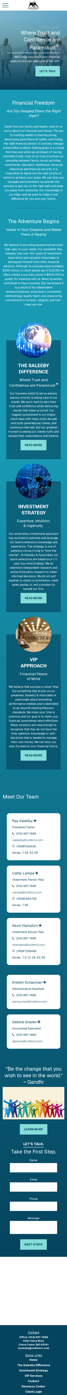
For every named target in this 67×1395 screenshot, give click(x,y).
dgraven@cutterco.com (27, 1041)
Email (33, 1179)
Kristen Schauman (27, 982)
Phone (33, 1199)
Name (33, 1160)
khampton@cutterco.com (28, 945)
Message (33, 1218)
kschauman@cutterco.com (29, 1001)
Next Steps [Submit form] (33, 1244)
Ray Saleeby (23, 821)
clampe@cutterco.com (27, 892)
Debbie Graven (25, 1022)
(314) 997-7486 (26, 834)
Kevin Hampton (25, 925)
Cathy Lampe (23, 873)
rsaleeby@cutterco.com (27, 840)
